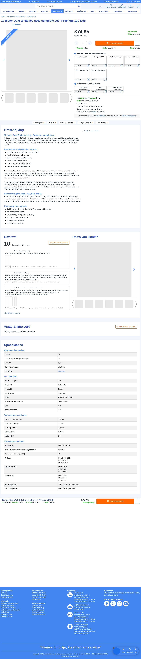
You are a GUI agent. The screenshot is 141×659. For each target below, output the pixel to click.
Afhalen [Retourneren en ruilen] (45, 595)
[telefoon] (134, 1)
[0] (138, 6)
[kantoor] (70, 626)
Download (114, 160)
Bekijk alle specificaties (92, 229)
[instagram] (119, 616)
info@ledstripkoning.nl (82, 605)
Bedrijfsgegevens (7, 595)
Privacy (77, 654)
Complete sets (30, 17)
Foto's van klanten (79, 124)
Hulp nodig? (71, 591)
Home (3, 17)
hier (31, 635)
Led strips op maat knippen (11, 610)
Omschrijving (26, 124)
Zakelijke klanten (7, 597)
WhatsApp (129, 652)
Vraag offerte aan (105, 115)
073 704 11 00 (79, 612)
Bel (136, 652)
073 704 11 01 (79, 593)
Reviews (63, 124)
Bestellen (35, 593)
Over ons (4, 593)
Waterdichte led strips (9, 608)
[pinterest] (113, 616)
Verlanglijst (121, 6)
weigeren (15, 642)
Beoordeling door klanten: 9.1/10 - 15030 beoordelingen (70, 656)
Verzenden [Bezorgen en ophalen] (36, 595)
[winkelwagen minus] (76, 43)
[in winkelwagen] (22, 292)
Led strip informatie (8, 605)
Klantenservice (109, 6)
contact (94, 112)
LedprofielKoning (38, 610)
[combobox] (54, 6)
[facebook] (106, 616)
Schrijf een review (59, 314)
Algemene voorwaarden (64, 654)
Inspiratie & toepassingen (10, 603)
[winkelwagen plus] (90, 43)
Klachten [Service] (43, 597)
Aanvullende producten (45, 124)
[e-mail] (70, 606)
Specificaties (115, 124)
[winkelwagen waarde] (83, 43)
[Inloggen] (130, 6)
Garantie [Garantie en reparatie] (35, 597)
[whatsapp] (128, 1)
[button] (68, 60)
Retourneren (36, 599)
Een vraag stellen (126, 409)
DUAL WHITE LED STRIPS (16, 17)
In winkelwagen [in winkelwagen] (114, 43)
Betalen (43, 593)
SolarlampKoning (38, 608)
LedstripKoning (7, 591)
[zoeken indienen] (76, 6)
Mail (123, 652)
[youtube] (126, 616)
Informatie (5, 601)
